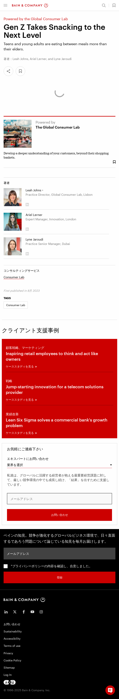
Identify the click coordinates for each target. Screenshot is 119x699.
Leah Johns (33, 190)
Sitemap (9, 667)
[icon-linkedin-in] (6, 611)
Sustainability (13, 631)
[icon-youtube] (32, 611)
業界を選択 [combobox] (15, 465)
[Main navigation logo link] (30, 5)
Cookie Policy (12, 660)
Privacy (8, 653)
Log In (8, 674)
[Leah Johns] (13, 197)
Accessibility (12, 638)
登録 (59, 577)
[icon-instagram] (41, 611)
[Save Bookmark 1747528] (114, 162)
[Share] (8, 71)
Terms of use (12, 645)
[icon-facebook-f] (23, 611)
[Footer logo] (10, 682)
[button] (5, 5)
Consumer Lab (14, 277)
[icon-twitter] (14, 611)
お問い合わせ (59, 514)
